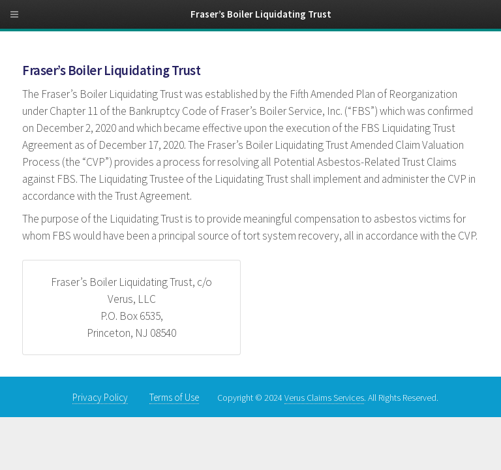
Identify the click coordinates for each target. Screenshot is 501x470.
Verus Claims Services (324, 397)
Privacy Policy (100, 397)
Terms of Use (174, 397)
